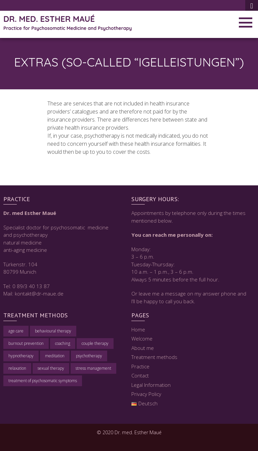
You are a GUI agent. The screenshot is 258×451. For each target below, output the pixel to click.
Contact (140, 375)
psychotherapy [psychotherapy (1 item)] (89, 356)
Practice (140, 366)
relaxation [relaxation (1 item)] (17, 368)
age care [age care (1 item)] (16, 331)
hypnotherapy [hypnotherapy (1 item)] (21, 356)
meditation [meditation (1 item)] (54, 356)
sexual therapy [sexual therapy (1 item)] (51, 368)
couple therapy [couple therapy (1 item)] (95, 343)
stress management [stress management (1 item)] (93, 368)
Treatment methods (154, 357)
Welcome (142, 338)
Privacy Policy (146, 394)
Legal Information (151, 384)
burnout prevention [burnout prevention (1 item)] (26, 343)
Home (138, 329)
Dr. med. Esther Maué (49, 19)
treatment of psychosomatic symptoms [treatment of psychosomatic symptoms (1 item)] (42, 381)
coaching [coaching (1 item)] (62, 343)
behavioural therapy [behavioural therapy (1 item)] (53, 331)
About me (142, 348)
